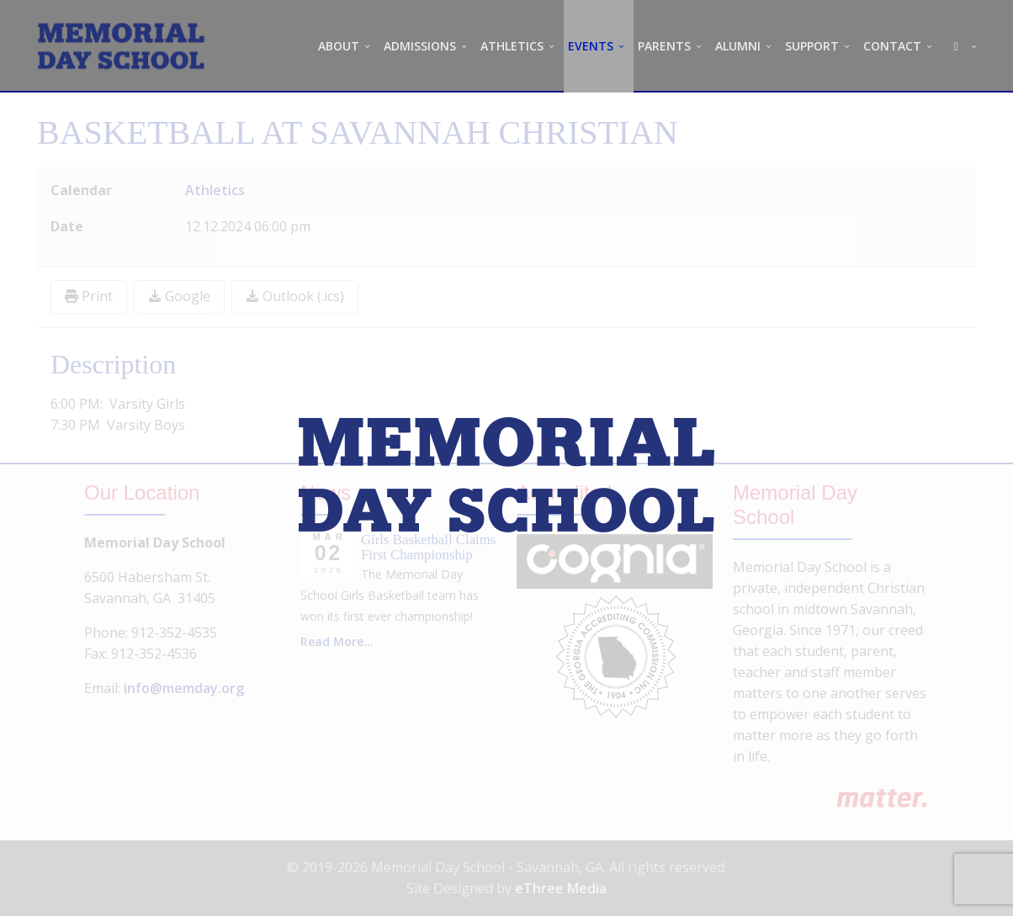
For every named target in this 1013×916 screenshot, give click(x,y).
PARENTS (664, 46)
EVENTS (590, 46)
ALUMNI (738, 46)
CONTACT (892, 46)
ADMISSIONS (420, 46)
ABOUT (338, 46)
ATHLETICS (512, 46)
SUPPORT (812, 46)
